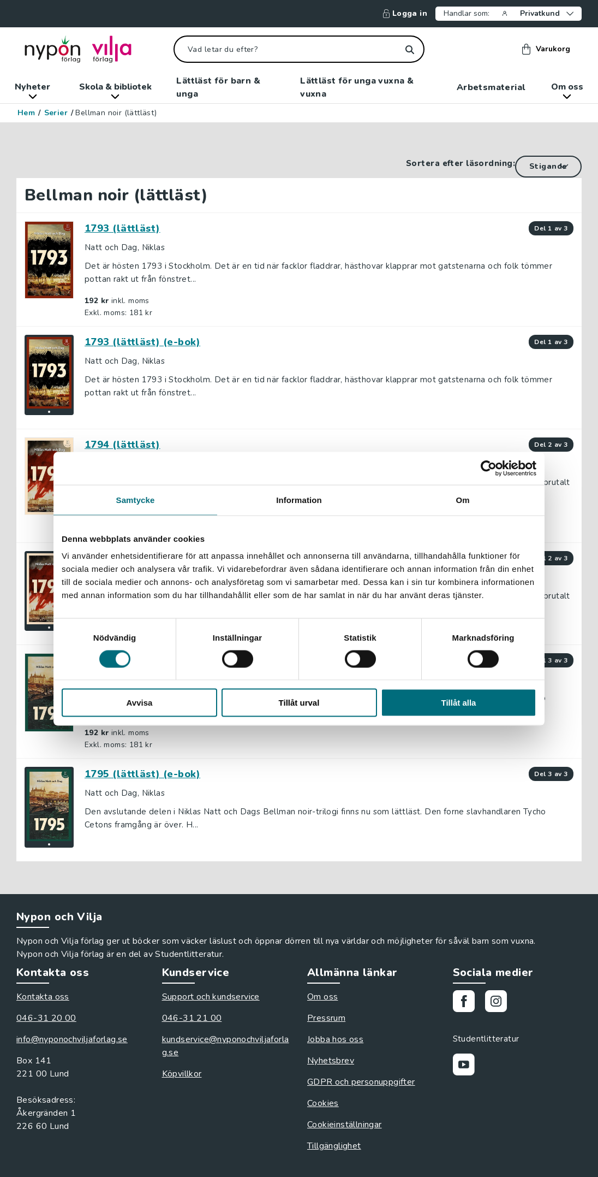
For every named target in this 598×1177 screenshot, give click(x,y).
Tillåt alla (458, 702)
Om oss (567, 90)
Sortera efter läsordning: (460, 163)
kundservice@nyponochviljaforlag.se (225, 1045)
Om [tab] (462, 499)
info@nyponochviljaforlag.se (72, 1039)
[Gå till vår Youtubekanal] (468, 1066)
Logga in (405, 13)
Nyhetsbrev (330, 1061)
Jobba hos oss (335, 1039)
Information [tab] (299, 499)
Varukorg (546, 49)
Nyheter (32, 90)
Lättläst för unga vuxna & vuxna (357, 87)
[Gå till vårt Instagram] (500, 1003)
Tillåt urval (299, 702)
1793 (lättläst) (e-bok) (142, 341)
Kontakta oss (42, 997)
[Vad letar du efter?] (299, 49)
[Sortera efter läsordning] (548, 167)
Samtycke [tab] (135, 499)
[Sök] (409, 49)
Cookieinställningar (344, 1125)
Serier (56, 113)
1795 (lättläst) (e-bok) (142, 773)
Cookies (323, 1103)
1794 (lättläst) (122, 444)
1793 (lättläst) (122, 228)
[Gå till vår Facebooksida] (468, 1003)
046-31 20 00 (46, 1018)
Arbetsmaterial (491, 87)
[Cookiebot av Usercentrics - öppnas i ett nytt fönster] (488, 468)
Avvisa (140, 702)
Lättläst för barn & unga (218, 87)
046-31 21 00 (192, 1018)
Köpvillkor (182, 1074)
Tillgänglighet (334, 1146)
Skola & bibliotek (115, 90)
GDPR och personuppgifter (361, 1082)
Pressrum (326, 1018)
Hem (26, 113)
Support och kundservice (211, 997)
